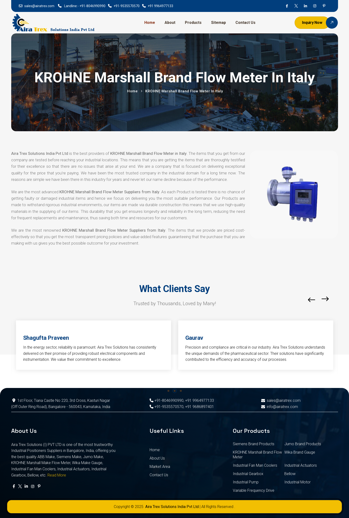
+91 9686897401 (199, 406)
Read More (56, 475)
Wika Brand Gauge (299, 452)
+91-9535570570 (127, 6)
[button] (336, 299)
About (170, 22)
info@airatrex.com (279, 406)
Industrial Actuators (300, 465)
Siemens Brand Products (253, 444)
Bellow (290, 473)
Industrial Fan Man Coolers (255, 465)
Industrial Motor (297, 482)
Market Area (160, 466)
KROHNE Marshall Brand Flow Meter (257, 454)
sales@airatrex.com (39, 6)
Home (149, 22)
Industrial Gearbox (248, 473)
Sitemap (218, 22)
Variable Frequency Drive (253, 490)
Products (193, 22)
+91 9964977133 (160, 6)
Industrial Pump (246, 482)
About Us (157, 458)
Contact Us (245, 22)
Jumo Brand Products (302, 444)
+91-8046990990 (92, 6)
